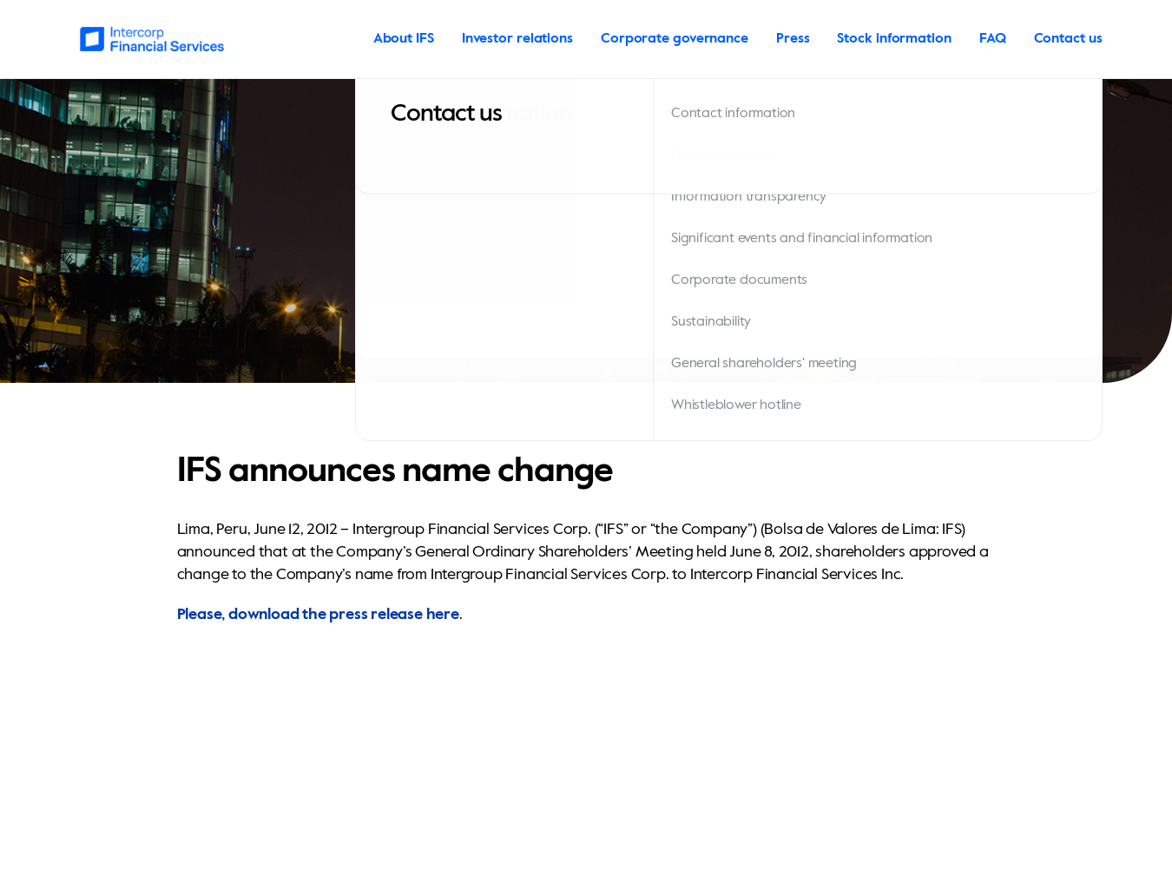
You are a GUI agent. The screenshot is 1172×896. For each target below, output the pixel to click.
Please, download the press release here (318, 615)
